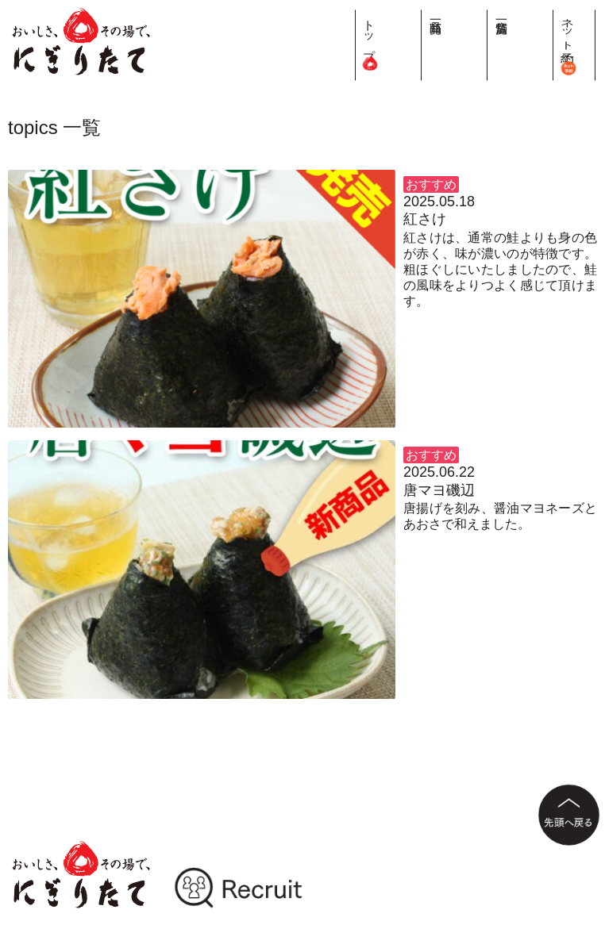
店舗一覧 (550, 13)
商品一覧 (519, 13)
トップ (489, 39)
